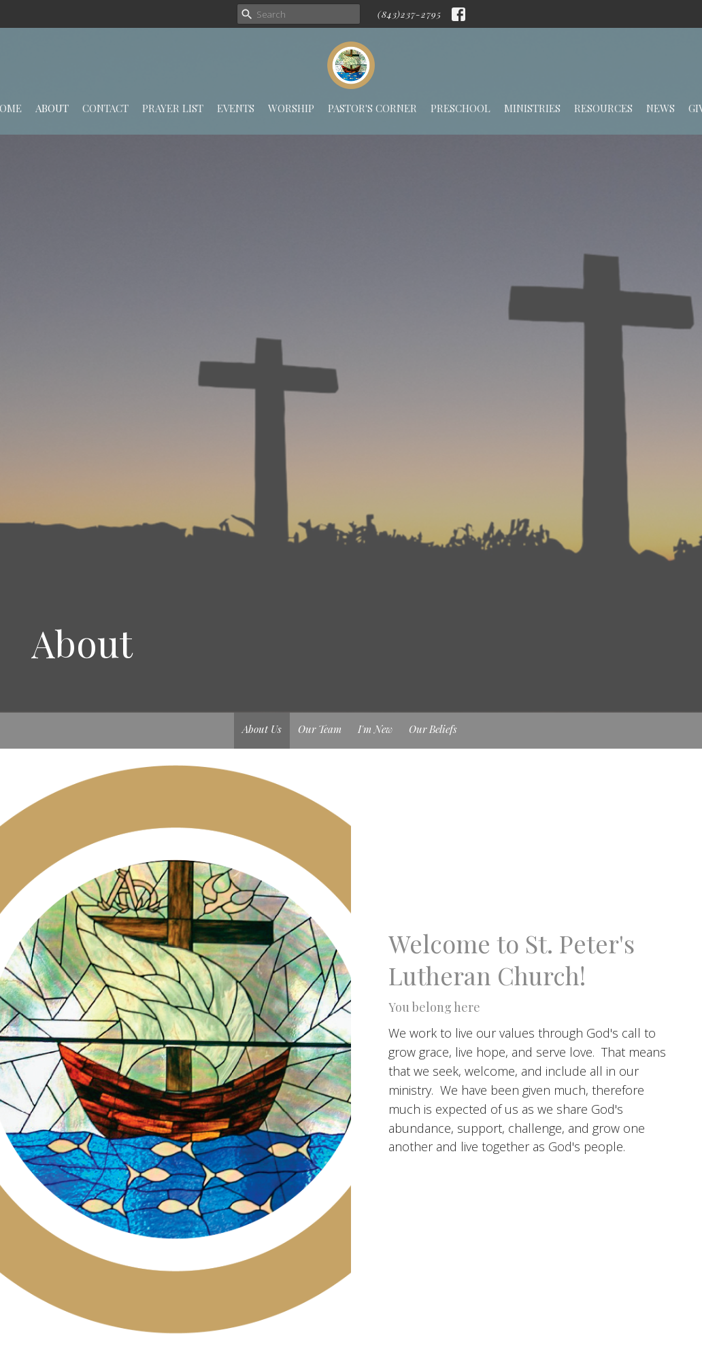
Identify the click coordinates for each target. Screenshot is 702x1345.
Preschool (460, 108)
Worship (291, 108)
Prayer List (172, 108)
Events (235, 108)
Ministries (532, 108)
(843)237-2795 (409, 14)
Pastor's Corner (372, 108)
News (660, 108)
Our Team (319, 729)
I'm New (375, 729)
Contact (105, 108)
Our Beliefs (433, 729)
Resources (603, 108)
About (52, 108)
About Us (262, 729)
